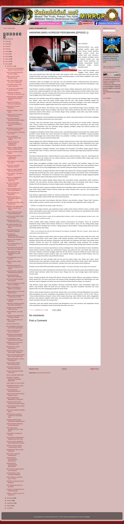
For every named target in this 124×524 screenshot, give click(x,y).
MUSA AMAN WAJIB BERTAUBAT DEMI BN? (14, 275)
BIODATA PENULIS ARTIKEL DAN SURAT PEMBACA (15, 351)
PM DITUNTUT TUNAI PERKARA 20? (13, 347)
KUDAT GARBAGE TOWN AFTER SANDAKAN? (14, 212)
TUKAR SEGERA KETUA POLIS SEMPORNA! (14, 189)
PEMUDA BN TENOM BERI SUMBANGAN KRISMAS (15, 335)
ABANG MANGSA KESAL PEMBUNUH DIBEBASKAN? (16, 420)
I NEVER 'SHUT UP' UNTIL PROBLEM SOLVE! (14, 115)
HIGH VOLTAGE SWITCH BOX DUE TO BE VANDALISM (16, 355)
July (8, 508)
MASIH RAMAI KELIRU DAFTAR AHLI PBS (13, 363)
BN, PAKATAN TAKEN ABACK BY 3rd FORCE (15, 469)
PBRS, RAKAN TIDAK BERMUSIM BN (13, 77)
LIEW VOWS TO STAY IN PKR (15, 383)
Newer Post (33, 369)
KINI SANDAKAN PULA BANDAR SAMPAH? (13, 230)
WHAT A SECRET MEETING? (15, 375)
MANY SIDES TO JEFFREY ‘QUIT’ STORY (15, 477)
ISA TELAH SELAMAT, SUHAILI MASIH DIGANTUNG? (13, 184)
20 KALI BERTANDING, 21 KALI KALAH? (14, 244)
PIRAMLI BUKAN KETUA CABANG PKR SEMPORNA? (14, 157)
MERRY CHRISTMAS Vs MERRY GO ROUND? (14, 288)
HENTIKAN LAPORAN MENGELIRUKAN (13, 166)
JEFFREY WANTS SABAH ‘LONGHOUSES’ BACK (14, 446)
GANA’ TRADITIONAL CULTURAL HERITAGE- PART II (14, 124)
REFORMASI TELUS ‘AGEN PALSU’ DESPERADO (15, 129)
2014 (7, 54)
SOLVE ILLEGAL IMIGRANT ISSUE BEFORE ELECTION (15, 442)
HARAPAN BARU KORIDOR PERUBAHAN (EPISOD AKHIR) (15, 98)
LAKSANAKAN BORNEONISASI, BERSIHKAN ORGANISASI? (16, 235)
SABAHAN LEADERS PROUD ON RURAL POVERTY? (15, 304)
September (10, 503)
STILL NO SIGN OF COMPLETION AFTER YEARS (14, 138)
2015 (7, 51)
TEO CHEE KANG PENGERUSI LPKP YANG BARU (15, 429)
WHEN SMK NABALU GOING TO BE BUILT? (15, 359)
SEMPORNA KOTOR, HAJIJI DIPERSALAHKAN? (15, 386)
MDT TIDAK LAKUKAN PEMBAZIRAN (13, 454)
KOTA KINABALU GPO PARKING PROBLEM (13, 473)
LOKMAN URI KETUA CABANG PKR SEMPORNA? (13, 143)
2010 (7, 64)
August (9, 505)
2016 (7, 49)
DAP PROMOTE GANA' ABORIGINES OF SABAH (15, 339)
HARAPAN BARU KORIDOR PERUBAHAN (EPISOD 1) (15, 271)
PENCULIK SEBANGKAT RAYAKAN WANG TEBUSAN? (14, 179)
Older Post (94, 369)
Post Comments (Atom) (43, 372)
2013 (7, 56)
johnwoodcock (73, 517)
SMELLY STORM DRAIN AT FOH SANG (15, 320)
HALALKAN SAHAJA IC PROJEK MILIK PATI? (14, 367)
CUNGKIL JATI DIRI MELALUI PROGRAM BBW (15, 490)
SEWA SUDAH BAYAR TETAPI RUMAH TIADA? (15, 394)
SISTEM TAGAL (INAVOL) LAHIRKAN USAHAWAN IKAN (14, 415)
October (9, 500)
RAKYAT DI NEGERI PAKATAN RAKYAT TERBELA (16, 284)
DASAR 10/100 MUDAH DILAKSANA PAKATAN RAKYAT (14, 198)
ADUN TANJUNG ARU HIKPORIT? (13, 193)
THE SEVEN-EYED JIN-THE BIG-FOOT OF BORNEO (15, 248)
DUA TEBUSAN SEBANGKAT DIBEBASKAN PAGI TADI (15, 438)
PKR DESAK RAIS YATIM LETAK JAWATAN (14, 85)
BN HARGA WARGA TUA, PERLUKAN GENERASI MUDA (14, 226)
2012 (7, 59)
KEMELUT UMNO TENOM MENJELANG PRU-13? (14, 170)
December (10, 66)
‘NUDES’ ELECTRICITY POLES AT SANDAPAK (14, 103)
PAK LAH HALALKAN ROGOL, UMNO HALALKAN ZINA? (15, 69)
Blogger (87, 517)
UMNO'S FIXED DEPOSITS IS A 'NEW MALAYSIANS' (15, 296)
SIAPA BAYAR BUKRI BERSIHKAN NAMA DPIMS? (16, 119)
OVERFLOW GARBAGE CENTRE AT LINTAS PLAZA (15, 93)
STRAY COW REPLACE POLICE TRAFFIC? (14, 331)
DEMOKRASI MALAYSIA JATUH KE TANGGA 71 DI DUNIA (15, 267)
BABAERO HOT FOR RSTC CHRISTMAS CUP (15, 343)
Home (64, 369)
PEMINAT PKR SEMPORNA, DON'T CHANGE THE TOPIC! (15, 208)
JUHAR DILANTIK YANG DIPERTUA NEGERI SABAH (15, 402)
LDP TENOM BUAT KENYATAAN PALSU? (14, 390)
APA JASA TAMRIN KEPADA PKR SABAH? (15, 279)
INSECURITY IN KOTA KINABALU (13, 107)
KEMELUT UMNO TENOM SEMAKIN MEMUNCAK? (14, 148)
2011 (7, 61)
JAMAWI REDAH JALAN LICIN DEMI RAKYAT (15, 292)
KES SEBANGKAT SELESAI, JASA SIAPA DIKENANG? (15, 327)
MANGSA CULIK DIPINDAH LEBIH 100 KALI (15, 308)
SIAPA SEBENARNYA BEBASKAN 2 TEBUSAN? (15, 398)
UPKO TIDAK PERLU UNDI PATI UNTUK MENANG (15, 81)
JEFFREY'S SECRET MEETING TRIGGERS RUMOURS (14, 379)
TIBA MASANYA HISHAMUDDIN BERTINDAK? (12, 459)
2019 (7, 44)
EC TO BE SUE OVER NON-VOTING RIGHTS (15, 89)
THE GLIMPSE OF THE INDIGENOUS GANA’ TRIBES (13, 253)
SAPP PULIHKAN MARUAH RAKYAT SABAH (15, 73)
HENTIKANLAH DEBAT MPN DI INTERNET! (15, 217)
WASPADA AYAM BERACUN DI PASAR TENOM (15, 316)
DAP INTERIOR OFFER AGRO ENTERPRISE (16, 406)
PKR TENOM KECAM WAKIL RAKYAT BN (15, 203)
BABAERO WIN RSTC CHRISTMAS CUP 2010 (14, 221)
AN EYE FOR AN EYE (13, 324)
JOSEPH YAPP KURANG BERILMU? (14, 240)
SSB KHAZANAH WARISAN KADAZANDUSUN (15, 424)
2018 (7, 46)
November (10, 498)
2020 (7, 41)
